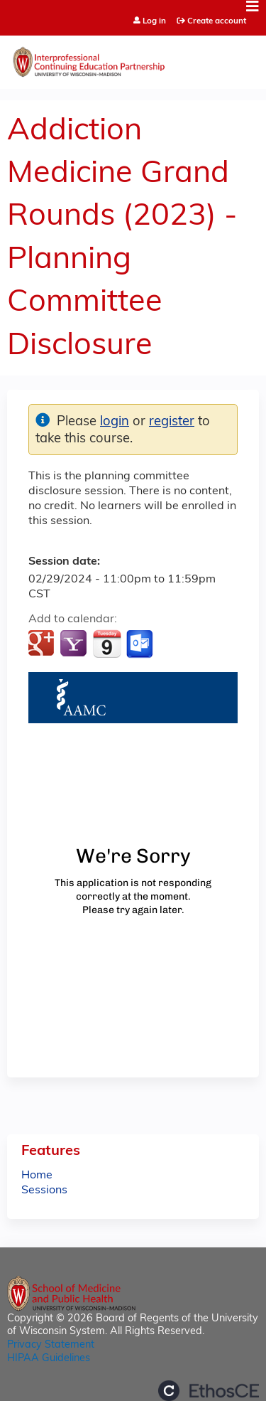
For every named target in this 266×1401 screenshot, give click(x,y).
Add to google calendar (42, 644)
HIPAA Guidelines (48, 1358)
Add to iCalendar (106, 643)
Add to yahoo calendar (74, 644)
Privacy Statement (50, 1345)
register (171, 422)
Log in (154, 22)
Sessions (44, 1190)
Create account (216, 21)
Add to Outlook (140, 644)
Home (36, 1175)
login (114, 422)
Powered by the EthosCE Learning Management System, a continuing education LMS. (208, 1390)
